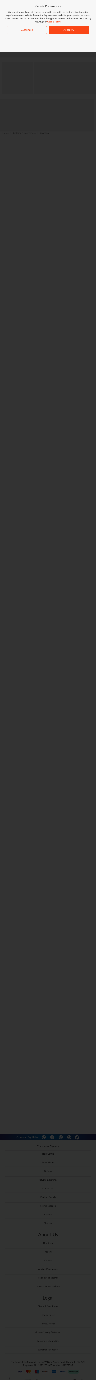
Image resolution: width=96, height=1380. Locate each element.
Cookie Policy (53, 22)
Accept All (69, 30)
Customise (27, 30)
